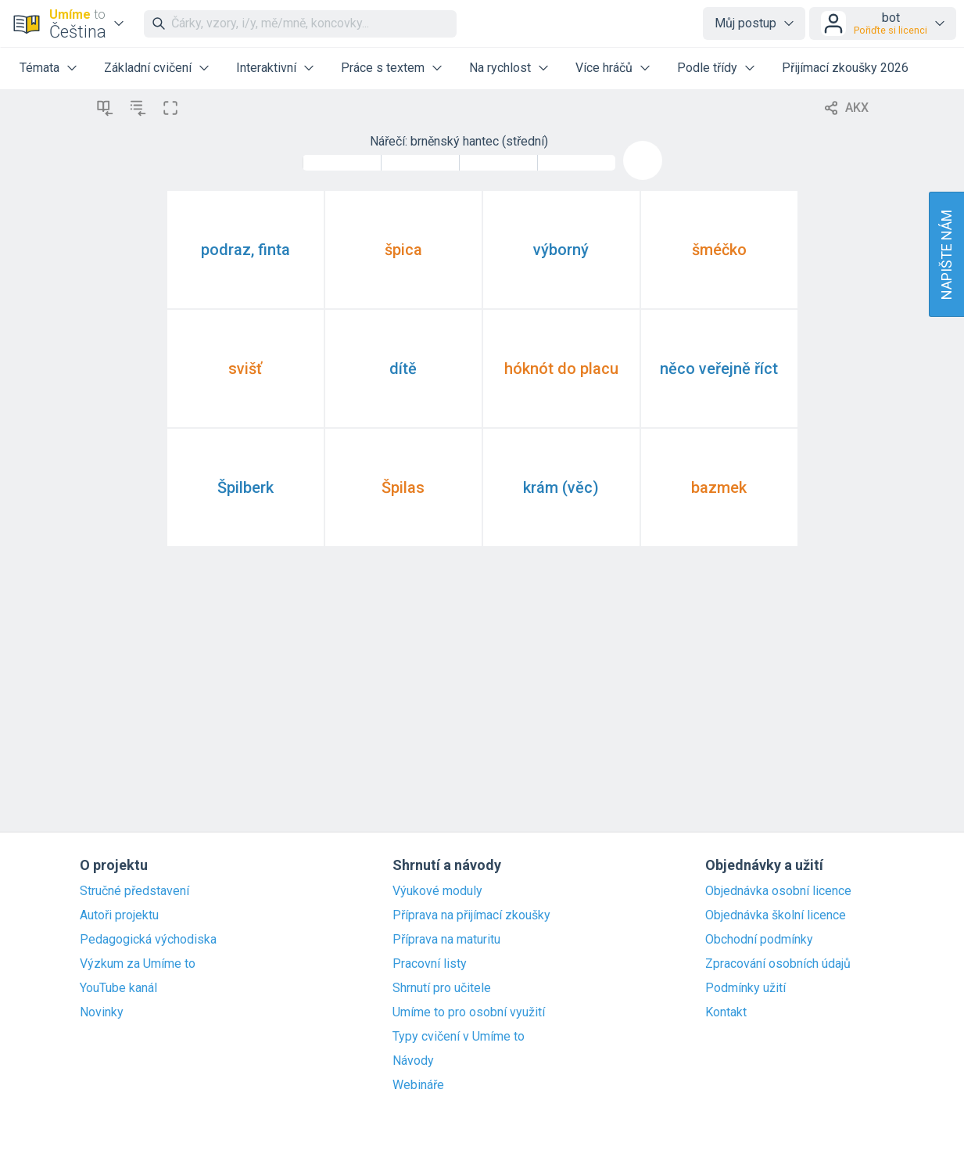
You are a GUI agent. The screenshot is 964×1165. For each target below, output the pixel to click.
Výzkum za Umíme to (137, 964)
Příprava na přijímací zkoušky (471, 915)
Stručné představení (134, 891)
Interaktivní (266, 67)
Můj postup (745, 23)
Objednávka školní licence (775, 915)
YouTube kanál (118, 988)
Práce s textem (383, 67)
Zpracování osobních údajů (778, 964)
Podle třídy (707, 67)
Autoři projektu (119, 915)
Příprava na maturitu (446, 940)
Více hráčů (604, 67)
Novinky (102, 1012)
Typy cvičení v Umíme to (458, 1037)
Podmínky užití (745, 988)
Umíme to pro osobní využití (468, 1012)
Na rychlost (500, 67)
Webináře (418, 1085)
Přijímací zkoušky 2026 (845, 67)
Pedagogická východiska (148, 940)
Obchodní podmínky (759, 940)
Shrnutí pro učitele (441, 988)
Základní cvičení (148, 67)
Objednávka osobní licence (778, 891)
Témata (39, 67)
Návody (413, 1061)
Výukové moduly (437, 891)
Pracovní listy (429, 964)
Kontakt (726, 1012)
